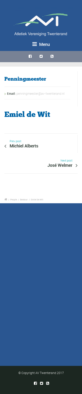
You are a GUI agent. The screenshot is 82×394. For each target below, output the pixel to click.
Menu (41, 44)
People (13, 199)
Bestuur (24, 199)
